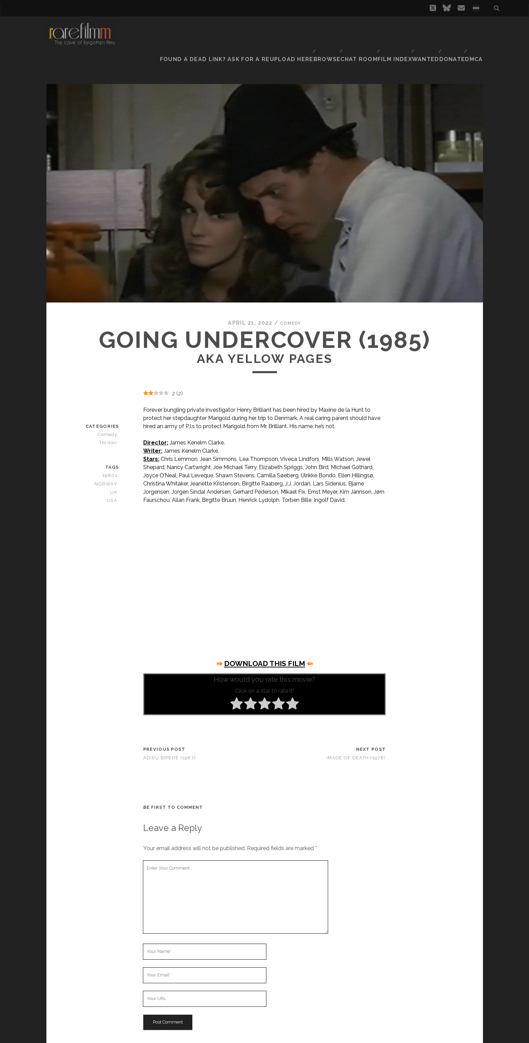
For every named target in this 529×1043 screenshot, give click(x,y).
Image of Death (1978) (356, 738)
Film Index (391, 28)
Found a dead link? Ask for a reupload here (240, 28)
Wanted (423, 28)
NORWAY (109, 464)
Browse (321, 28)
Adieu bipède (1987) (169, 738)
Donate (451, 28)
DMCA (475, 28)
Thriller (110, 423)
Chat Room (354, 28)
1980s (112, 456)
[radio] (236, 684)
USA (114, 480)
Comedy (291, 303)
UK (116, 472)
